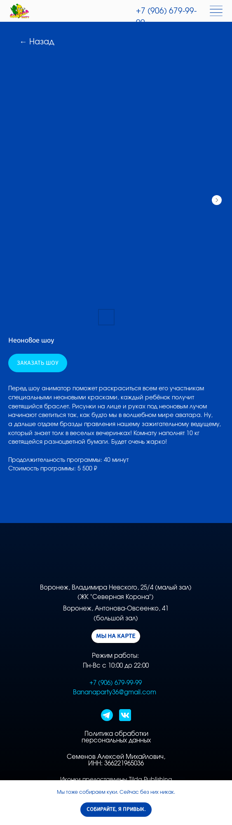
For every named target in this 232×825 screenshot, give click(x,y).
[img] (19, 11)
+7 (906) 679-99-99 (115, 683)
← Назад (36, 42)
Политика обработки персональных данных (116, 737)
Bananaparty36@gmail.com (114, 692)
